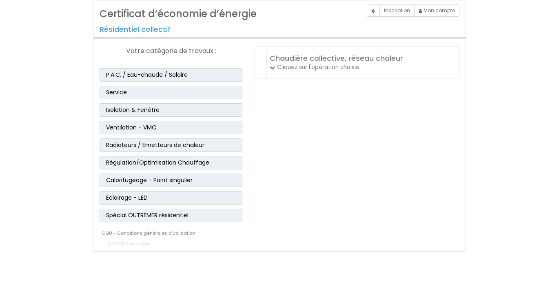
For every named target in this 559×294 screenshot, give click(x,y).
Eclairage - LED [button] (127, 198)
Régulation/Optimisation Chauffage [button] (157, 162)
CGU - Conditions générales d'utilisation (148, 233)
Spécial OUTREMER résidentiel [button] (147, 215)
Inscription (397, 10)
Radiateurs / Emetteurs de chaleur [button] (155, 145)
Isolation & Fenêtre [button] (133, 110)
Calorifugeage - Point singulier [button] (149, 180)
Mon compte (437, 10)
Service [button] (116, 92)
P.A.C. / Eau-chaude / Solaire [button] (147, 75)
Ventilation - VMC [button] (131, 127)
